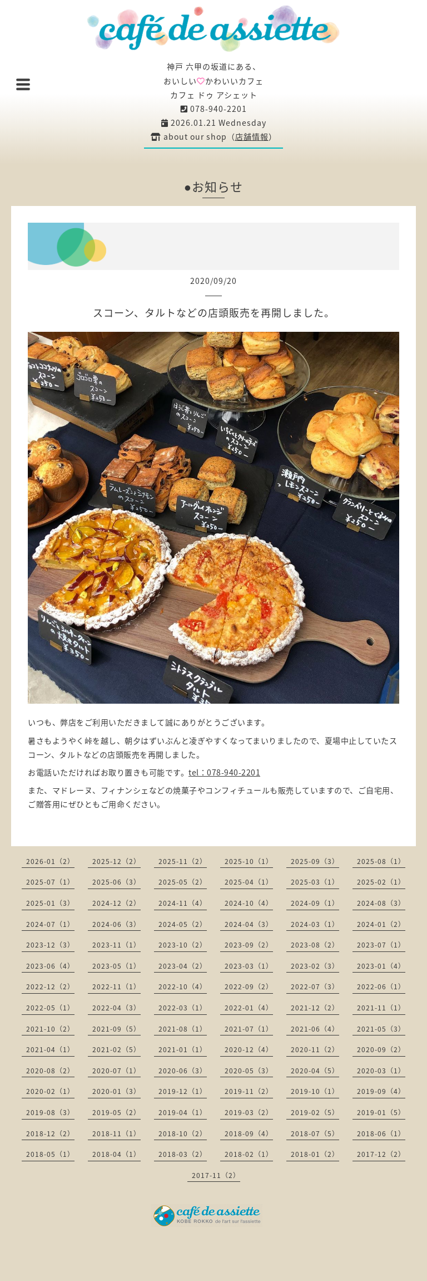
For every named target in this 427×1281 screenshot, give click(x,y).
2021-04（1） (50, 1049)
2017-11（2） (216, 1175)
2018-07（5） (315, 1133)
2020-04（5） (315, 1071)
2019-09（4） (381, 1091)
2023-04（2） (182, 966)
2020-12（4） (249, 1049)
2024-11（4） (182, 903)
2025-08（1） (381, 861)
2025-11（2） (182, 861)
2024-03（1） (315, 924)
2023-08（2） (315, 945)
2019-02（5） (315, 1112)
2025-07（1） (50, 882)
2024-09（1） (315, 903)
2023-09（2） (249, 945)
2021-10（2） (50, 1029)
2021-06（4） (315, 1029)
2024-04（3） (249, 924)
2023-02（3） (315, 966)
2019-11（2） (249, 1091)
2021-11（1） (381, 1008)
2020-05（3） (249, 1071)
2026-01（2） (50, 861)
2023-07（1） (381, 945)
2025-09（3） (315, 861)
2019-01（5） (381, 1112)
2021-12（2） (315, 1008)
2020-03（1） (381, 1071)
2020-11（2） (315, 1049)
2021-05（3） (381, 1029)
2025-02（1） (381, 882)
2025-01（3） (50, 903)
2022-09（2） (249, 986)
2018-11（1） (116, 1133)
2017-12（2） (381, 1154)
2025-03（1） (315, 882)
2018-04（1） (116, 1154)
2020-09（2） (381, 1049)
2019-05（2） (116, 1112)
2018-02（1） (249, 1154)
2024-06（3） (116, 924)
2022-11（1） (116, 986)
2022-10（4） (182, 986)
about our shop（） (214, 136)
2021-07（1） (249, 1029)
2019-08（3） (50, 1112)
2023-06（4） (50, 966)
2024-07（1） (50, 924)
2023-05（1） (116, 966)
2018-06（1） (381, 1133)
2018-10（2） (182, 1133)
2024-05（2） (182, 924)
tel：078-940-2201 (224, 772)
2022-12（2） (50, 986)
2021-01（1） (182, 1049)
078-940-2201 (214, 108)
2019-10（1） (315, 1091)
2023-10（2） (182, 945)
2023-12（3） (50, 945)
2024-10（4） (249, 903)
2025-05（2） (182, 882)
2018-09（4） (249, 1133)
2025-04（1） (249, 882)
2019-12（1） (182, 1091)
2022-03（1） (182, 1008)
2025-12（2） (116, 861)
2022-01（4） (249, 1008)
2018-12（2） (50, 1133)
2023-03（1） (249, 966)
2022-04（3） (116, 1008)
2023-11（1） (116, 945)
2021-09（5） (116, 1029)
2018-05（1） (50, 1154)
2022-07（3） (315, 986)
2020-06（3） (182, 1071)
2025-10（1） (249, 861)
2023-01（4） (381, 966)
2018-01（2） (315, 1154)
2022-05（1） (50, 1008)
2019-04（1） (182, 1112)
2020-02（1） (50, 1091)
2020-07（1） (116, 1071)
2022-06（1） (381, 986)
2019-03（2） (249, 1112)
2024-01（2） (381, 924)
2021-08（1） (182, 1029)
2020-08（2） (50, 1071)
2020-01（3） (116, 1091)
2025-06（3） (116, 882)
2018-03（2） (182, 1154)
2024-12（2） (116, 903)
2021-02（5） (116, 1049)
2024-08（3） (381, 903)
